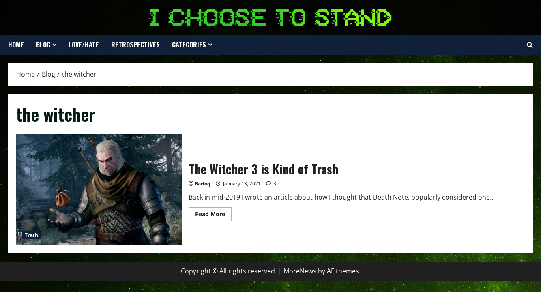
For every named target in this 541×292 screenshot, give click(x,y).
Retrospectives (135, 44)
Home (16, 44)
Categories (189, 44)
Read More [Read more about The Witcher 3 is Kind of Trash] (213, 215)
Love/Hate (84, 44)
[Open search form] (530, 45)
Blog (43, 44)
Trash (32, 235)
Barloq (202, 183)
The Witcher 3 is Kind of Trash (99, 189)
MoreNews (299, 270)
